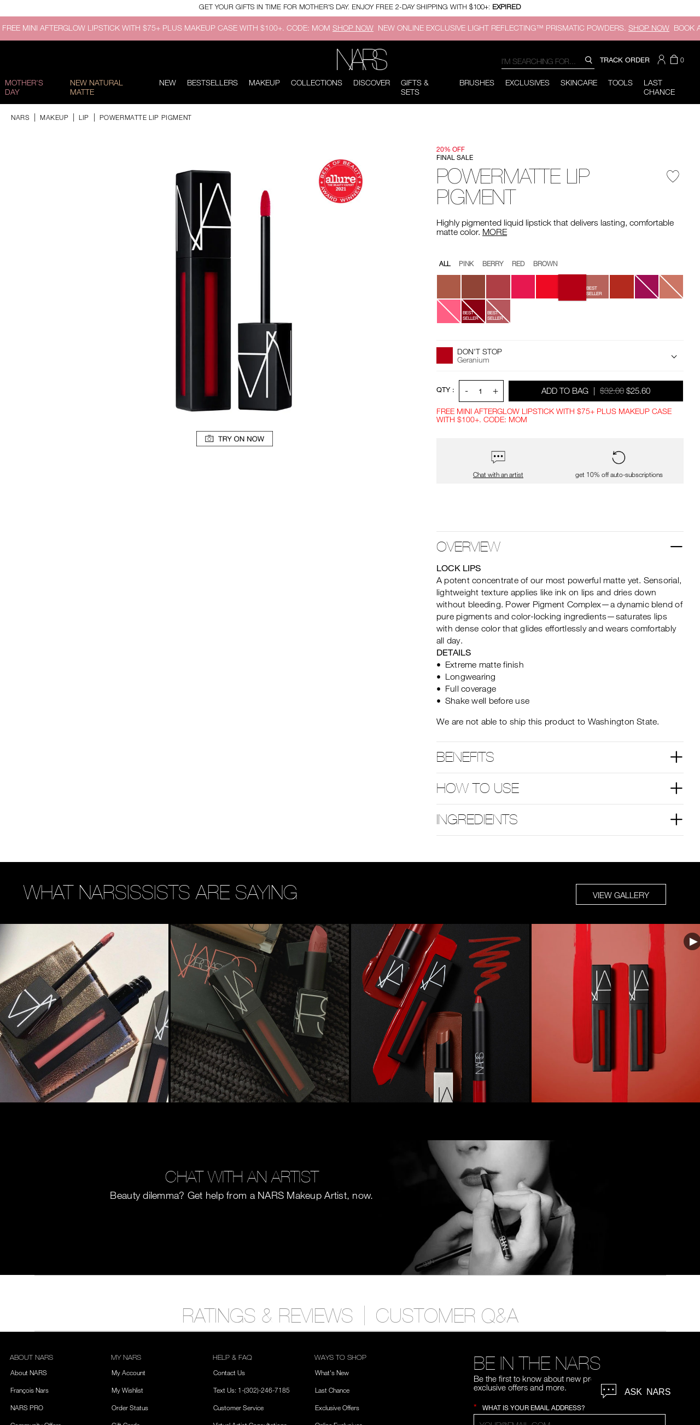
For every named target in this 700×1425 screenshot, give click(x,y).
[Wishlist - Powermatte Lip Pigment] (673, 180)
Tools (620, 82)
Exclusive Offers (337, 1407)
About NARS (28, 1372)
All (444, 263)
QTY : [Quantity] (445, 389)
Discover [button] (371, 82)
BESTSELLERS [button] (212, 82)
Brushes (476, 82)
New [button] (167, 82)
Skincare (579, 82)
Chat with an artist (498, 474)
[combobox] (547, 60)
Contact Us (229, 1372)
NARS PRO (26, 1407)
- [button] (466, 390)
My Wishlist (127, 1390)
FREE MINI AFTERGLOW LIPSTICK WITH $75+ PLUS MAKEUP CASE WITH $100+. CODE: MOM (188, 27)
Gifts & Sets (415, 87)
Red (518, 263)
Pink (466, 263)
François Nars (29, 1390)
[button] (662, 60)
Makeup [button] (264, 82)
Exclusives (527, 82)
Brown (545, 263)
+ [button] (495, 390)
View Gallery (621, 895)
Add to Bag (596, 390)
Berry (492, 263)
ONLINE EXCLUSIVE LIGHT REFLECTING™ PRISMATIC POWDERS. (523, 27)
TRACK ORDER (625, 60)
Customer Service (238, 1407)
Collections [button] (316, 82)
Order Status (130, 1407)
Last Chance (332, 1390)
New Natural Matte (96, 87)
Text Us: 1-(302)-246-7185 (251, 1390)
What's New (332, 1372)
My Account (128, 1372)
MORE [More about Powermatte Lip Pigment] (494, 232)
